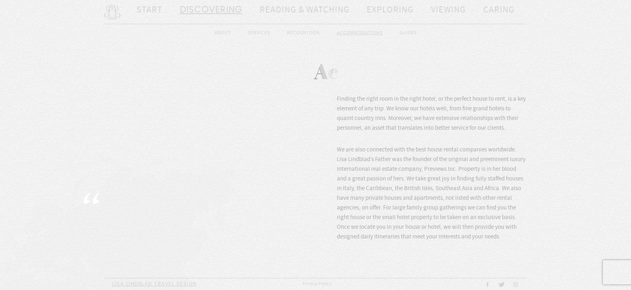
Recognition (303, 33)
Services (259, 33)
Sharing (514, 12)
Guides (408, 33)
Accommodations (360, 33)
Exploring (357, 12)
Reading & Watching (282, 12)
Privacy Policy (317, 284)
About (222, 33)
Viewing (413, 12)
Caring (463, 12)
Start (145, 12)
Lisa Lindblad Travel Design (154, 284)
